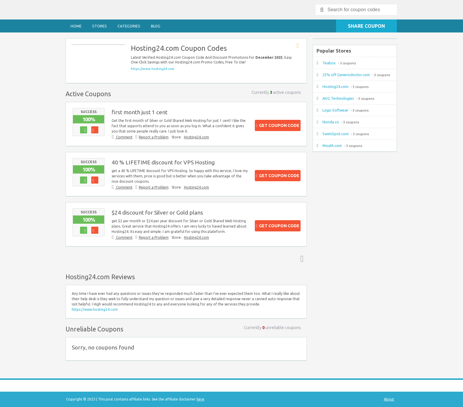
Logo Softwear (335, 110)
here (200, 399)
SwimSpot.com (335, 134)
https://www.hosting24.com (152, 69)
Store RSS (299, 46)
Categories (129, 26)
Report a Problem (154, 137)
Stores (99, 26)
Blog (155, 26)
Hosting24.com (196, 137)
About (389, 399)
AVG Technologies (338, 98)
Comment (124, 137)
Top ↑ (300, 258)
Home (76, 26)
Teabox (329, 63)
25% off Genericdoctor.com (346, 75)
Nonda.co (330, 122)
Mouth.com (332, 145)
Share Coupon (366, 26)
